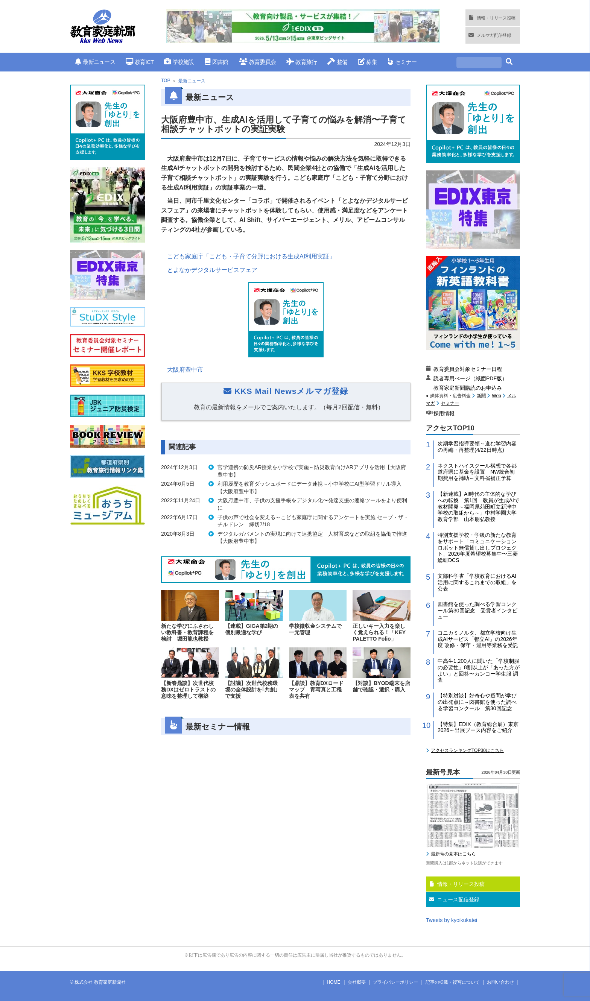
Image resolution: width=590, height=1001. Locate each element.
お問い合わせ (500, 982)
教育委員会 (257, 62)
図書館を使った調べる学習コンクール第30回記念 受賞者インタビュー (477, 610)
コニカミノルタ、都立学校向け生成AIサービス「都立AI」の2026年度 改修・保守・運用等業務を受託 (478, 639)
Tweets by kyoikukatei (451, 920)
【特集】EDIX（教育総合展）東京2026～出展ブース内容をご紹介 (478, 727)
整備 (337, 62)
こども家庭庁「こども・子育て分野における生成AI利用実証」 (251, 256)
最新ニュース (95, 62)
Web (496, 395)
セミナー (402, 62)
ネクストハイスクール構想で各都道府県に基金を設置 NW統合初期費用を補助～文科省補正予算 (477, 472)
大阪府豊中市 (185, 369)
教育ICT (140, 62)
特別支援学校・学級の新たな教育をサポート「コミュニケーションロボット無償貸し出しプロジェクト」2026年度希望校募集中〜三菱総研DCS (478, 547)
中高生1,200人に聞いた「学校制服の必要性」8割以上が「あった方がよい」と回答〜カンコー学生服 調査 (479, 670)
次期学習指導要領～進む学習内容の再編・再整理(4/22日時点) (477, 447)
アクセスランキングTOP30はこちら (467, 750)
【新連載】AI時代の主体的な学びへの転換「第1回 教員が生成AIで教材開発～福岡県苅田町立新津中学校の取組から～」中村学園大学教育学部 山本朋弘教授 (478, 506)
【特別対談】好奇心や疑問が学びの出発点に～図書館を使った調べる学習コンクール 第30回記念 (477, 702)
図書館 (216, 62)
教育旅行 (301, 62)
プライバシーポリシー (395, 982)
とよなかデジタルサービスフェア (212, 270)
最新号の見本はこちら (453, 854)
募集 (367, 62)
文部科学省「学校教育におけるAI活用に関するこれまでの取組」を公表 (477, 582)
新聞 (481, 395)
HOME (334, 982)
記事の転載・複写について (453, 982)
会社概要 (357, 982)
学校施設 (179, 62)
